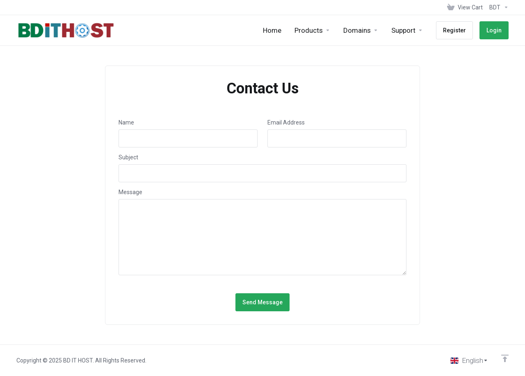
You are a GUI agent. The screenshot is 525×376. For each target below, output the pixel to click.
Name (126, 122)
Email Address (286, 122)
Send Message (262, 302)
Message (130, 192)
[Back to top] (505, 358)
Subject (128, 157)
